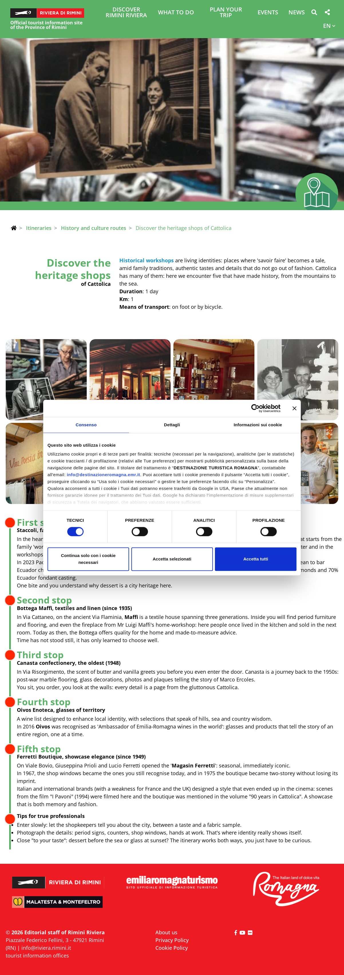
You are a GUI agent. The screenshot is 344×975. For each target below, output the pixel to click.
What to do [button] (176, 12)
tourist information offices (37, 955)
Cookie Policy (171, 947)
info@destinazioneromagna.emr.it (103, 474)
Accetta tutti (255, 558)
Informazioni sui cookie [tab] (258, 424)
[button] (314, 13)
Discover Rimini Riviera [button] (126, 13)
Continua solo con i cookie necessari (88, 559)
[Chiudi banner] (294, 408)
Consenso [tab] (86, 424)
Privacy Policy (172, 940)
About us (166, 932)
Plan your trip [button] (226, 13)
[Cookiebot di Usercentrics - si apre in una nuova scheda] (255, 408)
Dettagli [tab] (172, 424)
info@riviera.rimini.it (46, 947)
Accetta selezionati (172, 558)
